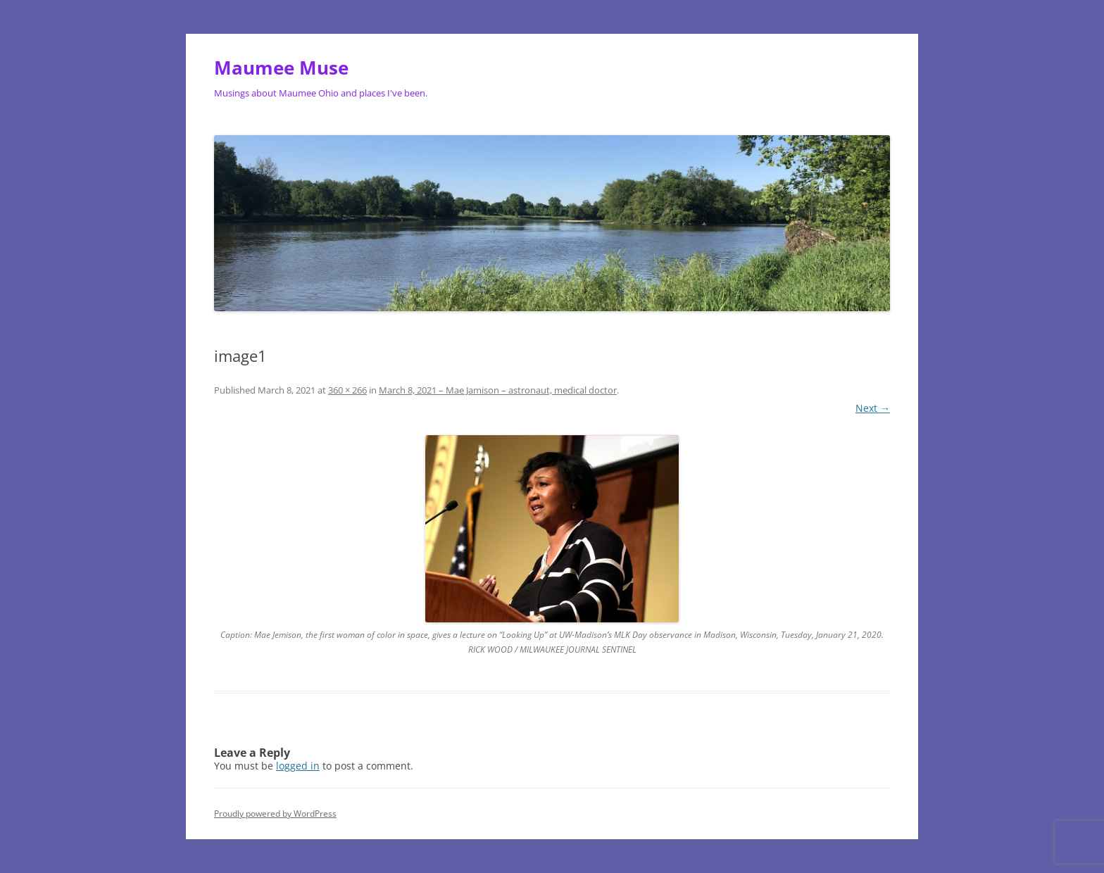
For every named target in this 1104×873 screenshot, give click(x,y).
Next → (872, 408)
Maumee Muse (281, 67)
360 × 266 (347, 390)
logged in (298, 765)
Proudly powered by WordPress (275, 813)
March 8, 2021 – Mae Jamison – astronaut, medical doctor (498, 390)
